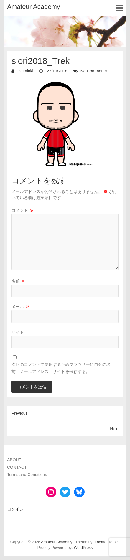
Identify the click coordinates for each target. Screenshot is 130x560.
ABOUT (14, 459)
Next (114, 428)
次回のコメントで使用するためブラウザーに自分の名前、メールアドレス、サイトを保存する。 (61, 368)
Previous (19, 413)
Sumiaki (25, 71)
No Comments (93, 71)
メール (20, 306)
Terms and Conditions (27, 474)
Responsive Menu (119, 8)
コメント (22, 210)
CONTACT (17, 467)
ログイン (15, 509)
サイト (17, 332)
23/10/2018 (57, 71)
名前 (18, 281)
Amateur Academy (33, 6)
